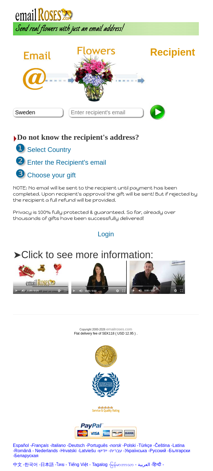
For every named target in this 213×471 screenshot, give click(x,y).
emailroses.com (119, 329)
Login (159, 2)
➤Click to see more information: (83, 254)
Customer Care (182, 2)
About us (143, 2)
